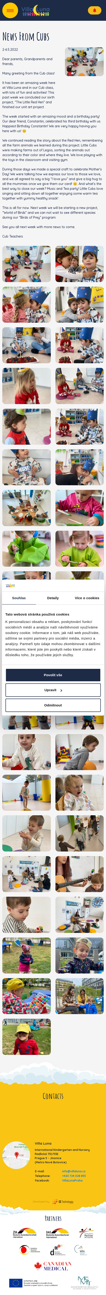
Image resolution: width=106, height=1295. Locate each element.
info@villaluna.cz (74, 1171)
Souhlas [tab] (19, 598)
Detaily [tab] (53, 598)
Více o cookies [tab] (87, 598)
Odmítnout (53, 705)
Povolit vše (53, 675)
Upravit (53, 690)
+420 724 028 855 (74, 1176)
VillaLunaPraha (72, 1180)
